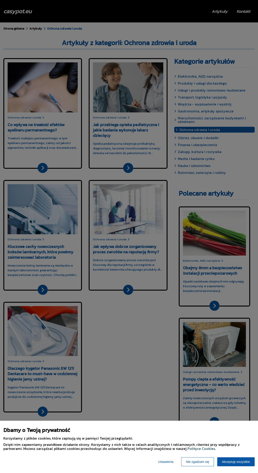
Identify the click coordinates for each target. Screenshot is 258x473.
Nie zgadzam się (197, 462)
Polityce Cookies (201, 448)
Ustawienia (165, 462)
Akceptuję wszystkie (236, 462)
